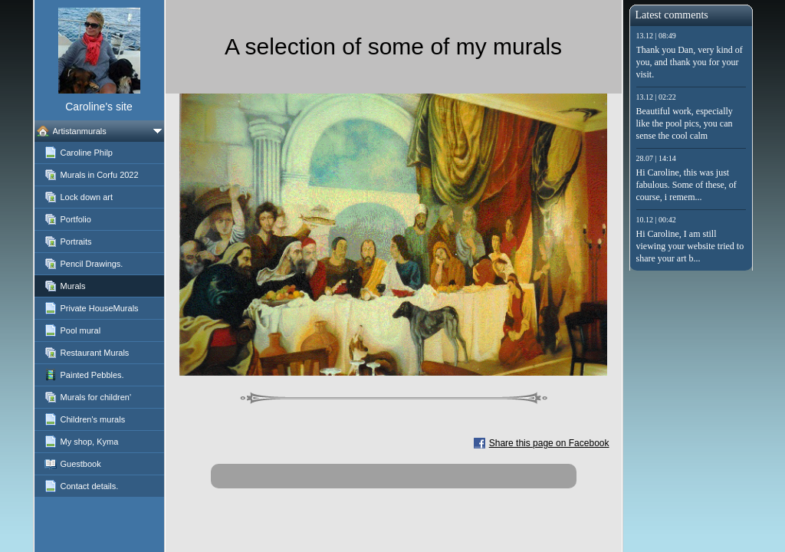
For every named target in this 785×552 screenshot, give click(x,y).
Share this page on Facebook (549, 443)
